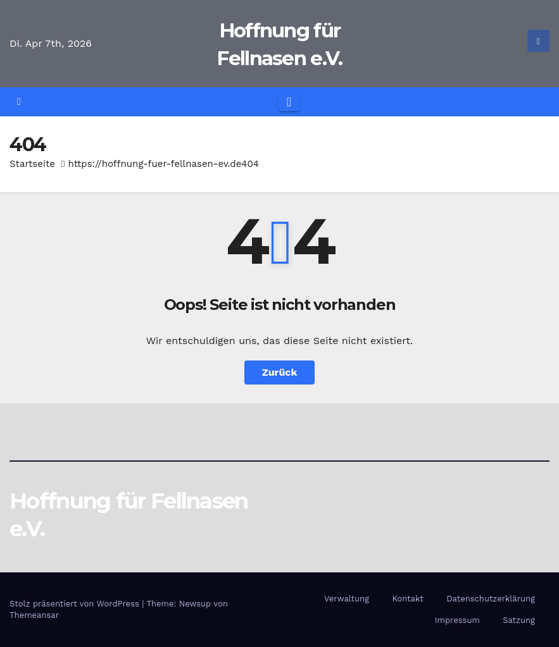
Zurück (280, 372)
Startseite (32, 163)
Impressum (457, 620)
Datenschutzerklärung (490, 598)
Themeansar (34, 615)
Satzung (519, 620)
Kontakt (407, 598)
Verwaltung (346, 598)
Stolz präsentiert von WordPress (75, 603)
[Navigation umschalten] (289, 101)
